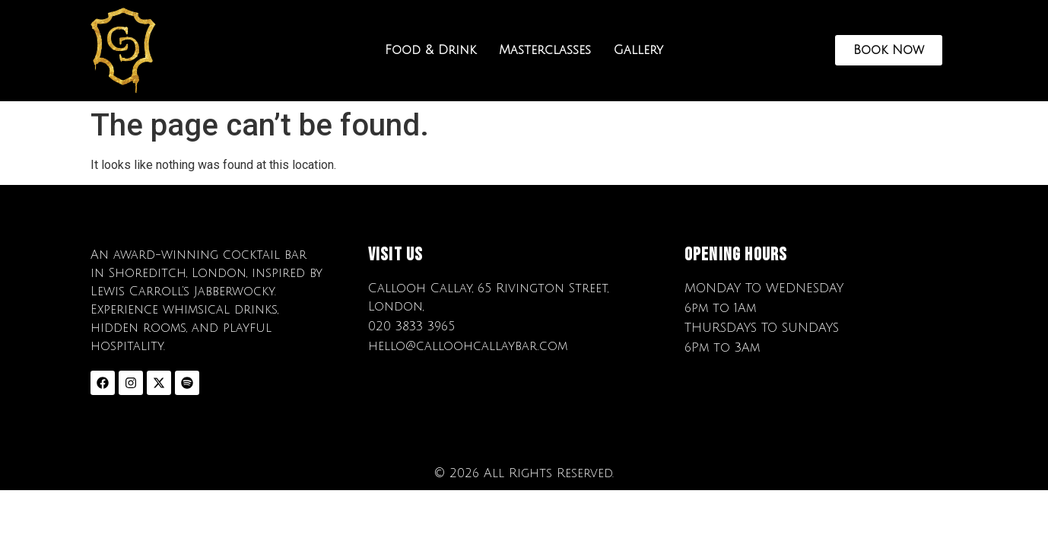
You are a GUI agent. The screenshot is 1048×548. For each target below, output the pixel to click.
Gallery (638, 50)
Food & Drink (430, 50)
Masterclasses (545, 50)
